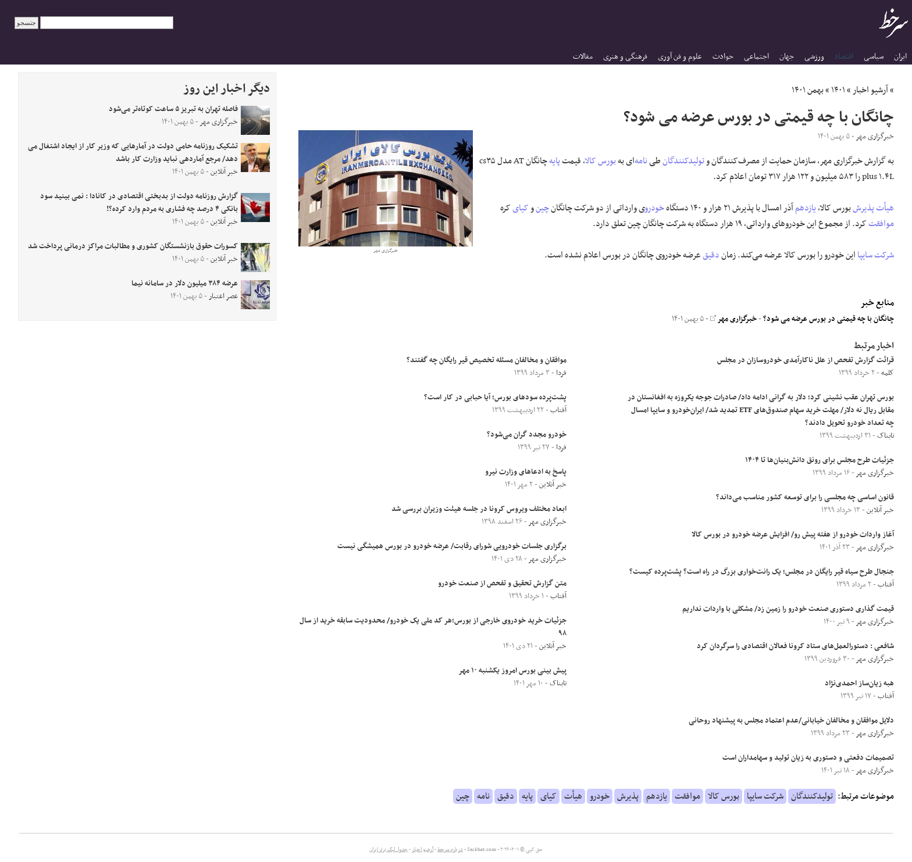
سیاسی (874, 56)
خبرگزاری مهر (733, 319)
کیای (520, 208)
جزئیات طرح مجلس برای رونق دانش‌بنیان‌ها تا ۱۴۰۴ (819, 460)
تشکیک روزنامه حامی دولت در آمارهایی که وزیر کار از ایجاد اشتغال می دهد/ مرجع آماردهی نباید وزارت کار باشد (133, 153)
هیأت (885, 208)
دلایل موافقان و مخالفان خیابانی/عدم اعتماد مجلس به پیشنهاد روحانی (791, 720)
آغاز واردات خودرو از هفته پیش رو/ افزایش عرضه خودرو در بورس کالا (793, 534)
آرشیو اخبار (870, 90)
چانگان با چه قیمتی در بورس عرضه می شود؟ (828, 319)
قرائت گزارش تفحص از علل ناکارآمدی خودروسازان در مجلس (805, 360)
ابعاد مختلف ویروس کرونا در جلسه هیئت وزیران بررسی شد (479, 509)
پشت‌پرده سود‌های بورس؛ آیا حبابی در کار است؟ (495, 397)
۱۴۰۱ (838, 90)
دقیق (711, 255)
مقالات (583, 56)
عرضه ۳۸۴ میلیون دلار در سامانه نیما (184, 283)
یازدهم (805, 208)
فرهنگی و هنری (625, 56)
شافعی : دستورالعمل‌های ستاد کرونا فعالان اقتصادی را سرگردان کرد (795, 646)
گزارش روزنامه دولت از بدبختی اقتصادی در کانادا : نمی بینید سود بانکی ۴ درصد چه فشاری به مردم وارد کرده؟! (139, 203)
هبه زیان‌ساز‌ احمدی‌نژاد (859, 683)
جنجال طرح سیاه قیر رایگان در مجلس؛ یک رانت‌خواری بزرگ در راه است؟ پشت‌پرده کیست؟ (761, 572)
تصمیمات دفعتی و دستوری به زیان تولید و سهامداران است (808, 758)
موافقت (881, 223)
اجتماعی (756, 56)
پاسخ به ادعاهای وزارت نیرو (526, 472)
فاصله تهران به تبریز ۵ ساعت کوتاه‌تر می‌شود (173, 109)
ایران (900, 56)
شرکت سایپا (875, 255)
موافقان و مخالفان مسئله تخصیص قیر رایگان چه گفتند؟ (487, 360)
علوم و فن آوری (680, 56)
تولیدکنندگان (683, 161)
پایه (554, 161)
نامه (641, 161)
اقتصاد (843, 56)
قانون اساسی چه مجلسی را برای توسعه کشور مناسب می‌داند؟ (805, 497)
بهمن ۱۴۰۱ (808, 90)
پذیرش (863, 208)
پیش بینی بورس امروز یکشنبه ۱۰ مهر (512, 670)
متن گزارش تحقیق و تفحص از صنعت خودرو (502, 583)
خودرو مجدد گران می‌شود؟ (527, 434)
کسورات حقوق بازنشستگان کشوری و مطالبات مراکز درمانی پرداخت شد (133, 246)
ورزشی (814, 56)
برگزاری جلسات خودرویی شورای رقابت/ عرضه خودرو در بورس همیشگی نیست (452, 546)
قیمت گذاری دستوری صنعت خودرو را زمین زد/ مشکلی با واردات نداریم (788, 609)
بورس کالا (600, 161)
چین (542, 208)
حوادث (722, 56)
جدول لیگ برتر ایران (388, 849)
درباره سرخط (450, 849)
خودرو (654, 208)
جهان (786, 56)
